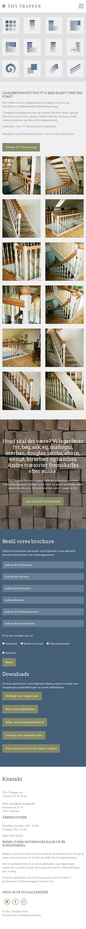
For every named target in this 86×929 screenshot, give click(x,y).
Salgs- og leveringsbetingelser (24, 722)
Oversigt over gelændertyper (23, 735)
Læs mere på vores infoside (43, 501)
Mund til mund (33, 643)
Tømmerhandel (59, 643)
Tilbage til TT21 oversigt (21, 147)
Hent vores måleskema (20, 709)
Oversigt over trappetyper (22, 695)
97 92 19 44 (20, 796)
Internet (10, 652)
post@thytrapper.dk (22, 803)
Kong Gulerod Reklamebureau (21, 915)
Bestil (9, 662)
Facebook (11, 643)
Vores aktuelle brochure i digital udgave (31, 748)
